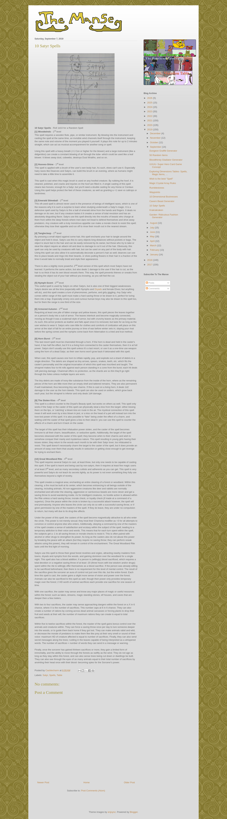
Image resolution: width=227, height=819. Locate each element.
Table (59, 675)
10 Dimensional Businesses (163, 196)
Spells (52, 675)
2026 (150, 98)
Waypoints (154, 192)
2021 (150, 120)
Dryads (98, 289)
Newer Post (43, 782)
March (153, 245)
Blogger (134, 812)
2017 (150, 264)
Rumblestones (156, 187)
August (154, 223)
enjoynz (112, 812)
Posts (150, 282)
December (155, 133)
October (154, 142)
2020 (150, 125)
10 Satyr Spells (157, 205)
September (156, 147)
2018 (150, 260)
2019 (150, 129)
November (155, 137)
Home (87, 782)
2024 (150, 107)
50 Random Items (158, 155)
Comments (153, 288)
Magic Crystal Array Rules (162, 183)
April (152, 241)
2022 (150, 116)
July (152, 227)
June (153, 232)
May (152, 236)
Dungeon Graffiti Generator (163, 150)
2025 (150, 102)
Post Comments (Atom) (93, 790)
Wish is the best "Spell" (161, 178)
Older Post (129, 782)
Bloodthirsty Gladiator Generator (165, 159)
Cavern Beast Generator (161, 201)
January (154, 254)
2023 (150, 111)
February (155, 250)
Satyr (45, 675)
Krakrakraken (156, 210)
